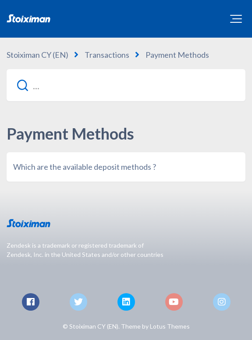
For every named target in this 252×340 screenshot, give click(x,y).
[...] (126, 85)
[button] (236, 18)
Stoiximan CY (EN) (37, 55)
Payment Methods (177, 55)
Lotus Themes (170, 326)
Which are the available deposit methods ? (84, 167)
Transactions (107, 55)
